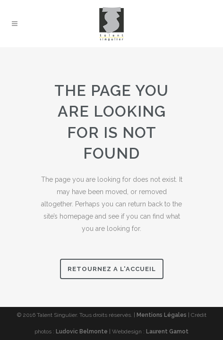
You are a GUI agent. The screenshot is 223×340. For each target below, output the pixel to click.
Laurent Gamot (167, 331)
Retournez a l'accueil (112, 268)
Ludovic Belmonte (82, 331)
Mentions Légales (162, 315)
